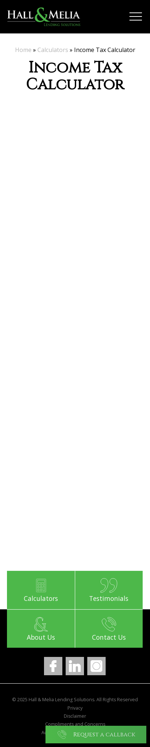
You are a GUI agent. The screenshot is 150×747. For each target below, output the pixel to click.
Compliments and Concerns (75, 724)
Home (23, 50)
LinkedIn (75, 666)
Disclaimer (75, 716)
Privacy (75, 708)
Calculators (52, 50)
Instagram (96, 666)
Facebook (53, 666)
